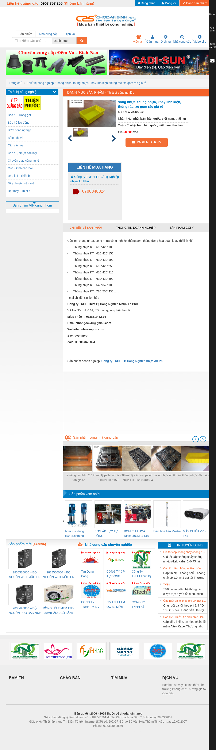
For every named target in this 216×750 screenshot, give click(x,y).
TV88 (166, 584)
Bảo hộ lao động (19, 122)
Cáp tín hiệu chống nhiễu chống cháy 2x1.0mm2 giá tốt (184, 568)
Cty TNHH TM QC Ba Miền (116, 604)
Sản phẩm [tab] (25, 34)
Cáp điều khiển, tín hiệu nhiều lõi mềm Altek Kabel (184, 617)
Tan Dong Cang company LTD (90, 574)
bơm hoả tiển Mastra (167, 531)
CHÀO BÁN (70, 678)
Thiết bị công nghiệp (40, 83)
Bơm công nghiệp (19, 130)
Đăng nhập (146, 3)
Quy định (212, 29)
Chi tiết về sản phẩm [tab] (86, 227)
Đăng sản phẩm (195, 3)
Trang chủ (15, 83)
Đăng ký (169, 3)
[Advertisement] (136, 401)
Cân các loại (16, 145)
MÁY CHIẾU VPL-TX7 (194, 534)
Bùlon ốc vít (15, 137)
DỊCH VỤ (170, 678)
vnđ (135, 132)
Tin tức (212, 14)
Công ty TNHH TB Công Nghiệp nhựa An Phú (94, 179)
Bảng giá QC (212, 45)
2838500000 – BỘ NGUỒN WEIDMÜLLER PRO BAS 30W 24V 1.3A (58, 575)
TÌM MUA (119, 678)
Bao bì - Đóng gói (19, 115)
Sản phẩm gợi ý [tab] (181, 227)
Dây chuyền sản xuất (21, 183)
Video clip (199, 39)
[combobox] (75, 41)
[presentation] (195, 439)
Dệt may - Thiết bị (19, 191)
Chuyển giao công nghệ (23, 160)
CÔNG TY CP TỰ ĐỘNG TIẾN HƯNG (116, 574)
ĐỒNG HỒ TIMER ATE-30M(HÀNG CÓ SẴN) (58, 611)
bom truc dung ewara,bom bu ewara (74, 534)
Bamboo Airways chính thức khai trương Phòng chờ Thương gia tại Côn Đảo (184, 689)
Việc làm (138, 39)
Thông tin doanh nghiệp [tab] (135, 227)
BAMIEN (16, 678)
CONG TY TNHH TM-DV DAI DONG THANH (90, 604)
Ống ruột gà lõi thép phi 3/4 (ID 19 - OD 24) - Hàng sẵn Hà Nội (184, 600)
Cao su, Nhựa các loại (22, 153)
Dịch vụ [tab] (70, 34)
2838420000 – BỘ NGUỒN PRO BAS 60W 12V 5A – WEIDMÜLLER (24, 611)
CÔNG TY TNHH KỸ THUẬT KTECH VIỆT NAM (140, 604)
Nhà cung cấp (182, 39)
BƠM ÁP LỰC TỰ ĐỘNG (106, 534)
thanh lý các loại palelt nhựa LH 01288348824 (138, 478)
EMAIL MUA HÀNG (146, 142)
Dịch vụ (166, 39)
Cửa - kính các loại (20, 168)
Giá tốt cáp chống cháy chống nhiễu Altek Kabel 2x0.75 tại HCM (184, 552)
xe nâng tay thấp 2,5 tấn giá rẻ (78, 478)
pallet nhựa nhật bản (167, 475)
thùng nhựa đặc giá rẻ (196, 475)
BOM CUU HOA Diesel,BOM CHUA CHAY (136, 534)
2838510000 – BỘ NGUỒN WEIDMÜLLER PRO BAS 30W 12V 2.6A (24, 575)
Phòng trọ (81, 732)
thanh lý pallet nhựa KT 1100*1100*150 (108, 478)
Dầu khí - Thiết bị (19, 175)
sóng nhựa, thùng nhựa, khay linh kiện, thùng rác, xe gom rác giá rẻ (102, 83)
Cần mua (152, 39)
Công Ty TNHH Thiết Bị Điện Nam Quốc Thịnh (141, 574)
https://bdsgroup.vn (102, 732)
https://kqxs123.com (128, 732)
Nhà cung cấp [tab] (48, 34)
